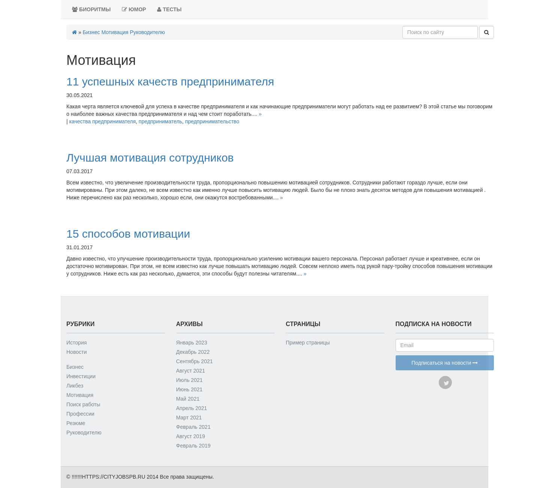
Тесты (169, 9)
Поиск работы (83, 404)
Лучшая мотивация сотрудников (150, 157)
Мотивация (114, 32)
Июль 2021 (189, 380)
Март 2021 (189, 418)
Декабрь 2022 (193, 352)
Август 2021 (190, 371)
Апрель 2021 (191, 408)
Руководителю (147, 32)
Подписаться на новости (444, 363)
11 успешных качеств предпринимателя (170, 81)
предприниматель (160, 121)
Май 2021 (188, 399)
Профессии (80, 414)
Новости (76, 352)
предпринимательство (212, 121)
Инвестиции (81, 376)
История (76, 343)
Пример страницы (308, 343)
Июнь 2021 (189, 389)
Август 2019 (190, 436)
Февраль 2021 (193, 427)
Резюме (75, 423)
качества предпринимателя (102, 121)
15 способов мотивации (128, 234)
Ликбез (74, 386)
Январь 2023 (191, 343)
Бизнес (91, 32)
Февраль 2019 (193, 446)
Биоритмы (91, 9)
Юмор (134, 9)
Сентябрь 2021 (194, 361)
